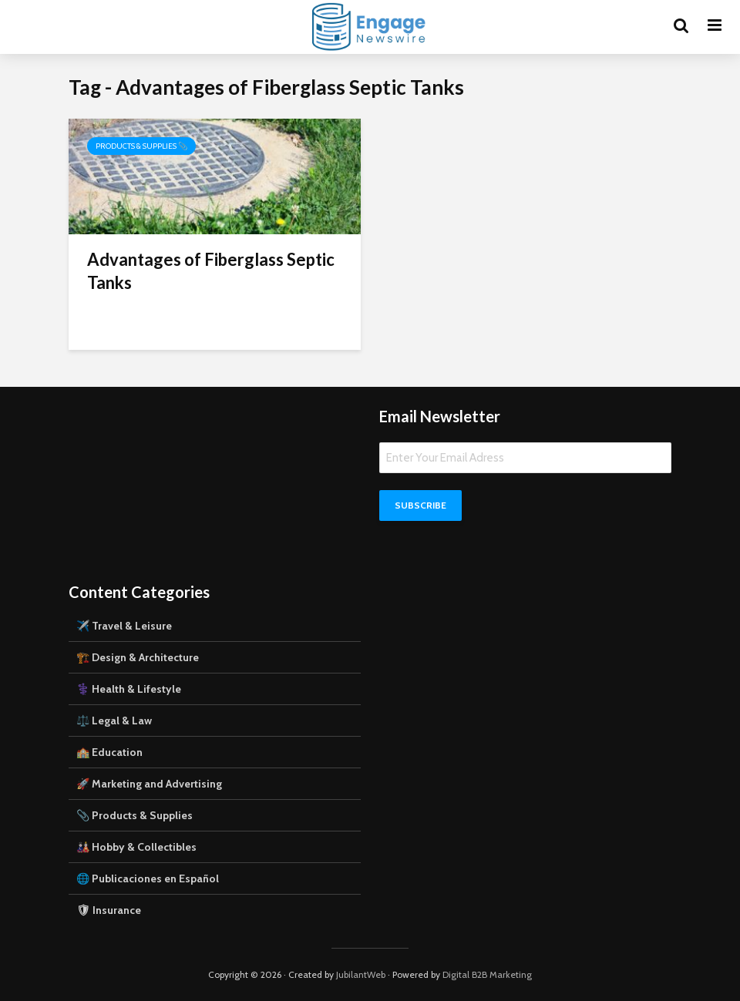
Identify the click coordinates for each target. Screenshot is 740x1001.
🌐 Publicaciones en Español (147, 878)
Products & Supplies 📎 (141, 146)
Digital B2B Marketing (487, 974)
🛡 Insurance (108, 910)
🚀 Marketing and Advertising (149, 784)
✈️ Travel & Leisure (124, 626)
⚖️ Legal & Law (114, 720)
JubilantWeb (360, 974)
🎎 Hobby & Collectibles (136, 847)
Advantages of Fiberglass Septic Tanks (211, 271)
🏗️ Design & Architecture (137, 657)
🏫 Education (109, 752)
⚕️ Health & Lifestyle (128, 689)
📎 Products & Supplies (134, 815)
